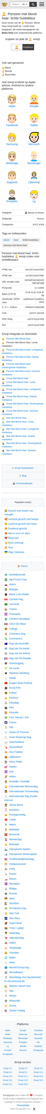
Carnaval (11, 604)
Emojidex (12, 201)
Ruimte (10, 893)
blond (6, 240)
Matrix (10, 824)
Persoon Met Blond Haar (16, 338)
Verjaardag (12, 947)
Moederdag (13, 839)
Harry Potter (13, 761)
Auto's (10, 584)
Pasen (10, 873)
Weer (9, 962)
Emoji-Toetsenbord (23, 468)
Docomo (23, 1050)
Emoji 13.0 (38, 1076)
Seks (9, 898)
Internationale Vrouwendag (21, 791)
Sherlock (11, 903)
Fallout (10, 692)
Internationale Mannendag (21, 786)
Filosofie (11, 712)
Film (9, 707)
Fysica (10, 722)
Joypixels (12, 182)
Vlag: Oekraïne (14, 552)
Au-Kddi (7, 1050)
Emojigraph (38, 1050)
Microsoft (34, 144)
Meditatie (11, 829)
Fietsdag (11, 702)
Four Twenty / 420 (16, 717)
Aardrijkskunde (14, 574)
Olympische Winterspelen (20, 854)
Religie (10, 888)
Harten (10, 766)
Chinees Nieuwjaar (17, 618)
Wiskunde (12, 1000)
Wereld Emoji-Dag (16, 967)
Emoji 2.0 (23, 1068)
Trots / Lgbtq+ (14, 928)
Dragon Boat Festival (18, 683)
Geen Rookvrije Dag (17, 737)
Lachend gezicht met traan (20, 523)
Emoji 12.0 (7, 1076)
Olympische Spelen (17, 849)
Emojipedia (8, 1054)
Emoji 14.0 (23, 1080)
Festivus (11, 697)
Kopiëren (28, 46)
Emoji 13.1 (7, 1080)
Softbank (38, 1046)
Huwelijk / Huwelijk (17, 781)
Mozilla (23, 1046)
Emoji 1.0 (8, 1068)
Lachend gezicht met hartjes (21, 519)
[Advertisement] (23, 55)
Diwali (10, 678)
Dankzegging (14, 663)
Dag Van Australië (16, 643)
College (11, 628)
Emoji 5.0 (23, 1072)
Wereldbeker (13, 972)
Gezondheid (13, 747)
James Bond (13, 804)
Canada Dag (13, 599)
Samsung (12, 144)
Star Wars (12, 918)
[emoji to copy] (17, 47)
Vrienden (11, 952)
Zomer (10, 1005)
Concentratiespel (23, 483)
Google (34, 106)
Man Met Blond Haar (14, 418)
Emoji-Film (12, 687)
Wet (8, 990)
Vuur (8, 547)
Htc (38, 1042)
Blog (23, 475)
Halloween (12, 756)
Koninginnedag (15, 814)
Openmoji (34, 182)
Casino (10, 609)
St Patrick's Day (15, 908)
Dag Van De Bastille (17, 658)
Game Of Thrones (16, 732)
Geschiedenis (14, 742)
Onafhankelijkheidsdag (19, 859)
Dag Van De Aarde (16, 648)
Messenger (34, 163)
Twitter (34, 125)
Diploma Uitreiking (16, 673)
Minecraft (11, 834)
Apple (12, 106)
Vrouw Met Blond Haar (15, 378)
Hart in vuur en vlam (17, 533)
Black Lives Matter (16, 594)
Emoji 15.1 (7, 1084)
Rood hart (11, 538)
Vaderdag (12, 933)
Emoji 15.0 (38, 1080)
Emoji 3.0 (38, 1068)
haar (16, 240)
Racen (10, 878)
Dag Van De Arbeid (17, 653)
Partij (9, 868)
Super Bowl (13, 923)
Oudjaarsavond (15, 864)
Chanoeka (12, 614)
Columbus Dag (14, 633)
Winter (10, 995)
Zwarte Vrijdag (14, 1010)
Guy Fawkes (13, 752)
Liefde (10, 819)
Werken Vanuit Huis (17, 986)
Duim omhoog (13, 542)
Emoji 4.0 (8, 1072)
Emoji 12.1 (23, 1076)
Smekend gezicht (15, 528)
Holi (8, 771)
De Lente (11, 668)
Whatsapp (12, 163)
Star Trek (11, 913)
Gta (8, 727)
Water (10, 957)
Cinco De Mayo (15, 623)
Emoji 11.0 (38, 1072)
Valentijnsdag (14, 937)
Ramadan (12, 883)
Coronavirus (13, 638)
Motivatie (11, 844)
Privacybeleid (23, 1105)
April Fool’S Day (15, 579)
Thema (23, 566)
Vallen (10, 942)
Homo (10, 776)
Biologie (11, 589)
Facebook (12, 125)
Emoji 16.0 (23, 1084)
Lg (34, 201)
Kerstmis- (12, 809)
